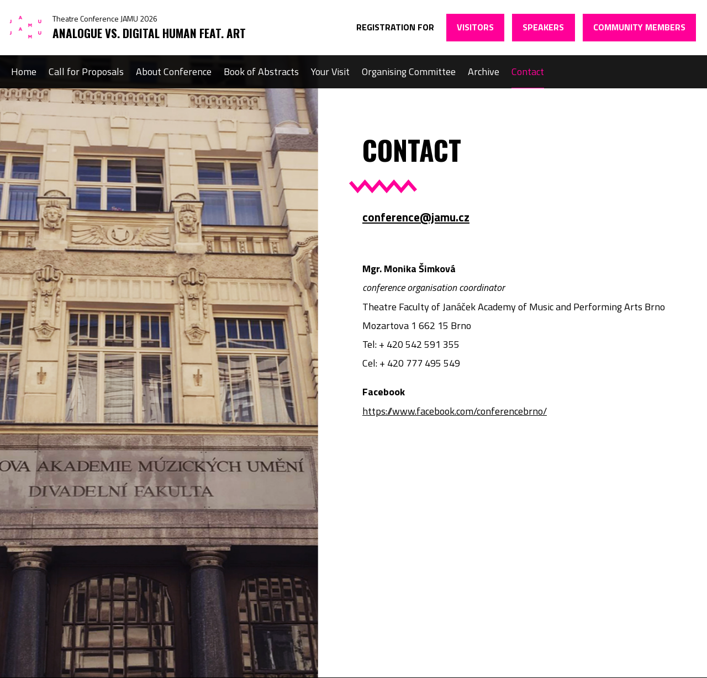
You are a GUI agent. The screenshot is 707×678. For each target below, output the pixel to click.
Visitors (475, 27)
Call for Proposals (86, 71)
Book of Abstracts (261, 71)
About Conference (174, 71)
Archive (483, 71)
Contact (527, 71)
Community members (639, 27)
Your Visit (330, 71)
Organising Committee (409, 71)
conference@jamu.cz (415, 217)
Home (23, 71)
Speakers (543, 27)
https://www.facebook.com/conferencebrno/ (454, 411)
